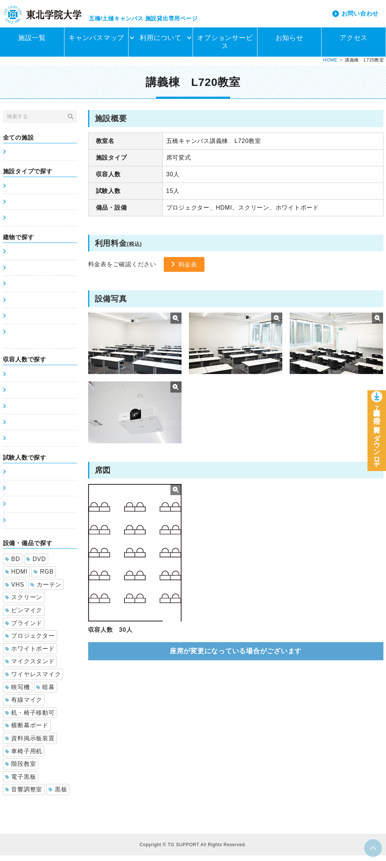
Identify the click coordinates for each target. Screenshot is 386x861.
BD (12, 564)
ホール (15, 223)
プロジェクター (30, 641)
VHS (14, 590)
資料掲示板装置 (30, 744)
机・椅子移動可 (30, 718)
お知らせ (289, 43)
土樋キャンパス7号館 (33, 305)
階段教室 (20, 769)
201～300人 (22, 428)
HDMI (16, 577)
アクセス (353, 43)
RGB (44, 577)
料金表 (189, 270)
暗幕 (45, 693)
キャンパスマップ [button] (96, 43)
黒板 (58, 795)
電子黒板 (20, 782)
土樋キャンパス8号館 (33, 321)
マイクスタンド (30, 667)
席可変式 (18, 207)
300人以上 (20, 444)
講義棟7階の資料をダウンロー (376, 437)
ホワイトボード (30, 654)
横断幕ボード (27, 731)
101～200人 (22, 412)
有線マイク (24, 705)
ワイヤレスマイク (33, 680)
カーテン (45, 590)
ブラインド (24, 628)
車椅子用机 (24, 757)
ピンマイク (24, 616)
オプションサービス (225, 47)
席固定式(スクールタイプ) (39, 191)
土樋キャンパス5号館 (33, 273)
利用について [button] (161, 43)
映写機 (17, 693)
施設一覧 (32, 43)
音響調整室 (24, 795)
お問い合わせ (360, 16)
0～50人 (17, 380)
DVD (36, 564)
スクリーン (24, 603)
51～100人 (20, 395)
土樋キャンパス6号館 (33, 289)
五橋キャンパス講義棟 (34, 257)
